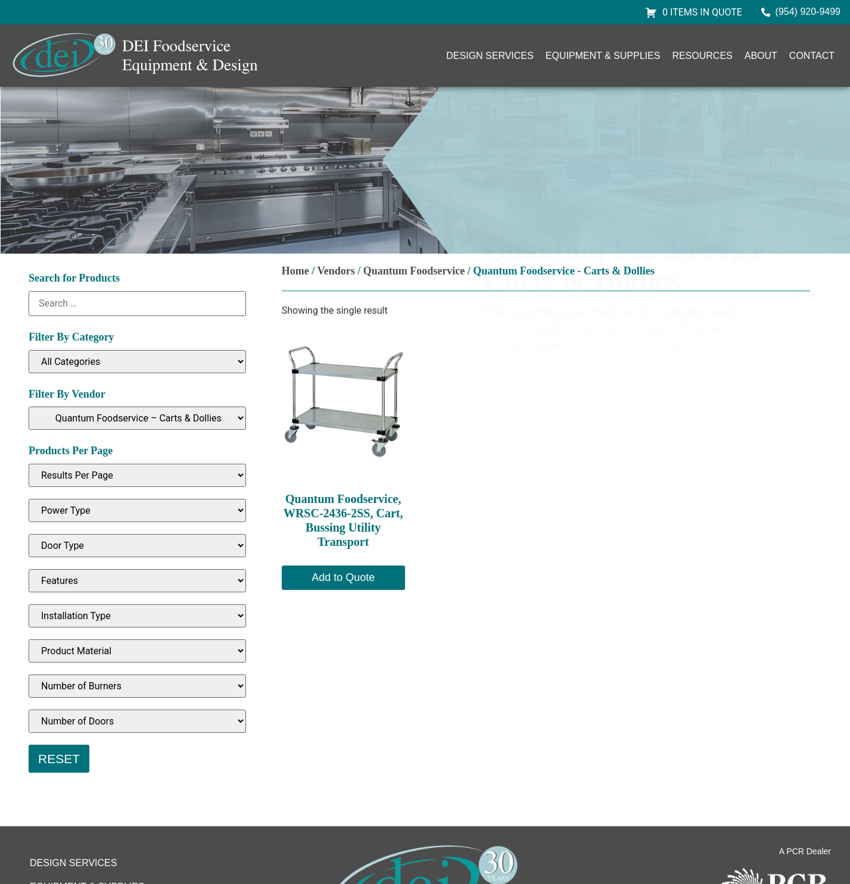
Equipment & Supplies (603, 56)
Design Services (489, 56)
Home (295, 271)
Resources (702, 56)
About (761, 56)
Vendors (335, 271)
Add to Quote (343, 577)
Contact (812, 56)
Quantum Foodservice (414, 271)
